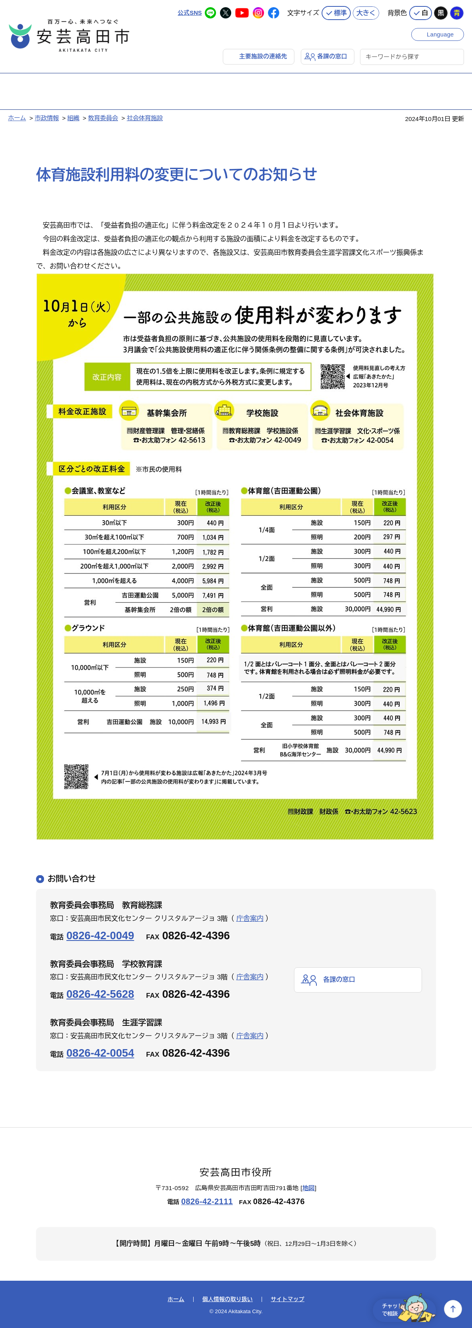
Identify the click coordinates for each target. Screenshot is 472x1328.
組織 (73, 117)
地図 (308, 1187)
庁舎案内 (250, 918)
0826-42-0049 (100, 935)
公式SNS (189, 11)
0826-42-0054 (100, 1052)
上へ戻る (453, 1309)
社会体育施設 (145, 117)
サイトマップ (287, 1299)
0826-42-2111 (207, 1201)
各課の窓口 (332, 55)
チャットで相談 (405, 1309)
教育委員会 (103, 117)
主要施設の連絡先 (263, 55)
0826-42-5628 (100, 993)
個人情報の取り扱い (227, 1299)
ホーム (17, 117)
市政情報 (47, 117)
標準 (340, 12)
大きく (366, 12)
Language (441, 33)
